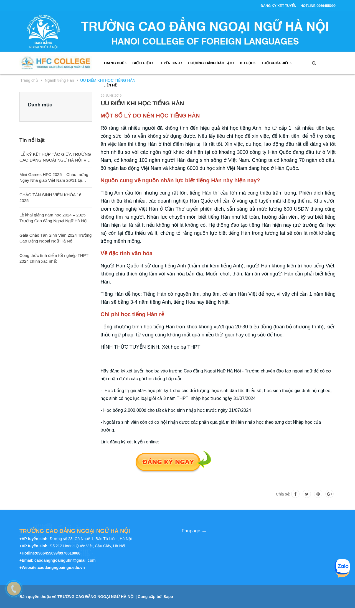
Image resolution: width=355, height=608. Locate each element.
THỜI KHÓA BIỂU (276, 63)
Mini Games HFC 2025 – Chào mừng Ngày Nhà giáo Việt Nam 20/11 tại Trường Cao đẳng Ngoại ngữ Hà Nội (53, 177)
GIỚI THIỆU (142, 63)
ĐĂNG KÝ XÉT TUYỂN (271, 5)
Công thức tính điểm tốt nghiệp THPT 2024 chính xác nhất (53, 258)
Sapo (168, 596)
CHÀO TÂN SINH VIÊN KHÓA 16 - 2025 (51, 197)
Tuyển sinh (170, 63)
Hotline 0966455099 (316, 5)
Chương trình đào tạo (211, 63)
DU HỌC (248, 63)
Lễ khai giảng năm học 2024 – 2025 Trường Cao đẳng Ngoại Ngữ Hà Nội (53, 217)
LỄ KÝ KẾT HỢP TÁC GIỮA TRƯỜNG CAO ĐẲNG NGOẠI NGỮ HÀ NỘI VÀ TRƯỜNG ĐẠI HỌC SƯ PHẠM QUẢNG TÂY (55, 157)
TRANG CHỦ (115, 63)
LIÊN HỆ (110, 85)
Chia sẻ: (283, 494)
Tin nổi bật (32, 140)
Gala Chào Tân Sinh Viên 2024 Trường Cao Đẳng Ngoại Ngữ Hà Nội (55, 238)
